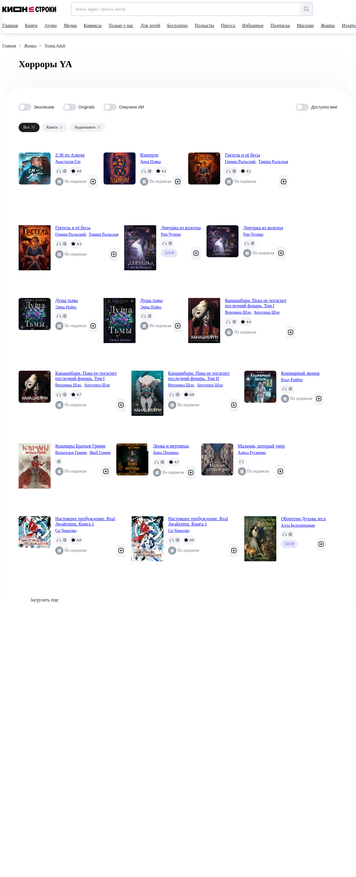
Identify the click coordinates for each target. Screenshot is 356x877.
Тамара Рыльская (273, 161)
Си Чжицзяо (65, 530)
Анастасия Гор (68, 161)
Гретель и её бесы (242, 154)
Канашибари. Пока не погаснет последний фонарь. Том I (255, 303)
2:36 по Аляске (70, 154)
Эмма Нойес (66, 307)
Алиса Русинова (252, 452)
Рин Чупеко (171, 234)
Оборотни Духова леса (303, 518)
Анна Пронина (166, 452)
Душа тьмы (66, 300)
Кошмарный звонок (300, 373)
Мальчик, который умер (261, 445)
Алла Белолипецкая (298, 525)
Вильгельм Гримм (71, 453)
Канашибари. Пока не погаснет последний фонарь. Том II (199, 376)
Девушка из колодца (181, 227)
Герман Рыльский (240, 162)
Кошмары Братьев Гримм (80, 445)
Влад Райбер (292, 380)
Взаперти (149, 154)
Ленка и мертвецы (171, 445)
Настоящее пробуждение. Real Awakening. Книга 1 (85, 521)
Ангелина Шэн (267, 312)
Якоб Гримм (100, 452)
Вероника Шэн (238, 312)
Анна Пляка (150, 161)
